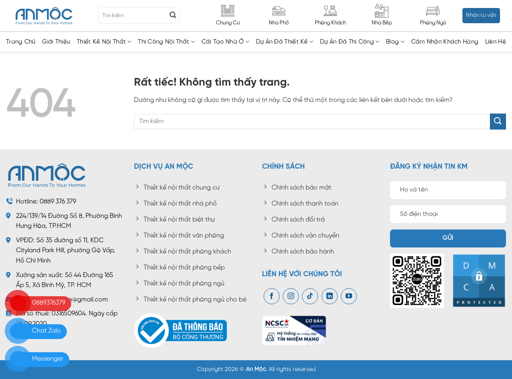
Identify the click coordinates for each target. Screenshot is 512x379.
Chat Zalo (46, 330)
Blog (395, 42)
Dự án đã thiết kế (285, 42)
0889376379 (48, 302)
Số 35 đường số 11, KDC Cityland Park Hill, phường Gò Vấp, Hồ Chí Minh (65, 250)
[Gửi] (173, 15)
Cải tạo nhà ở (225, 42)
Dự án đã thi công (350, 42)
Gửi (447, 238)
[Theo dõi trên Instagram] (291, 296)
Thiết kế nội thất (104, 42)
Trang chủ (21, 42)
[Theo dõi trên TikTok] (310, 296)
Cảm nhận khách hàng (445, 42)
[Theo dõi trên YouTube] (349, 296)
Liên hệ (495, 42)
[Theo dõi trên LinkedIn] (330, 296)
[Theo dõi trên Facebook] (272, 296)
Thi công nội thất (166, 42)
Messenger (47, 358)
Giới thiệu (56, 42)
